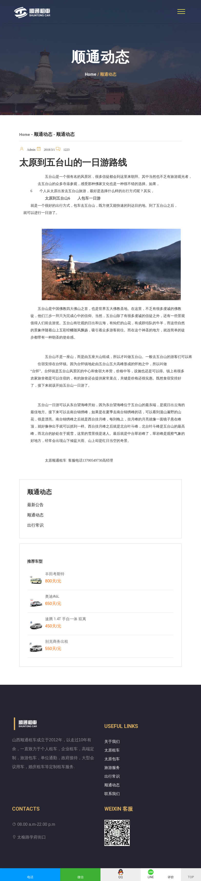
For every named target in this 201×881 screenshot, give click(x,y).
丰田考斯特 (54, 578)
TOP (191, 877)
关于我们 (112, 741)
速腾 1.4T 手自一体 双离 (65, 623)
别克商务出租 (59, 646)
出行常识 (35, 525)
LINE (151, 877)
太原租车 (112, 750)
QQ (120, 877)
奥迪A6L (53, 601)
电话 (30, 877)
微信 (80, 877)
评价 (171, 877)
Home (90, 74)
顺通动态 (35, 515)
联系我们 (112, 793)
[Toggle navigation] (181, 11)
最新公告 (35, 504)
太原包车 (112, 759)
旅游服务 (112, 767)
